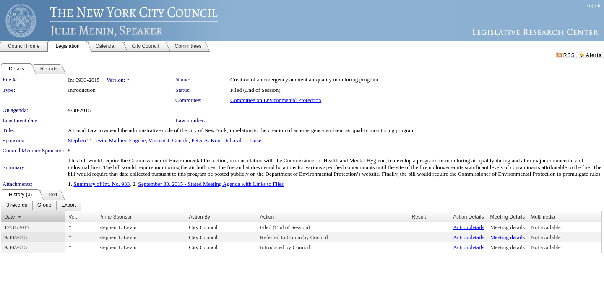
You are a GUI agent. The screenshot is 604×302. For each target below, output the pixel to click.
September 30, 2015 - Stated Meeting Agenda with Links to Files (211, 184)
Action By (199, 217)
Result (419, 217)
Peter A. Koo (205, 140)
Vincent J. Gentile (168, 140)
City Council (203, 227)
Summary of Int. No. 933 (101, 184)
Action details (468, 227)
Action (267, 217)
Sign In (594, 5)
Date (9, 217)
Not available (545, 227)
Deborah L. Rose (242, 140)
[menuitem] (16, 205)
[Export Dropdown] (68, 205)
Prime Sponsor (115, 217)
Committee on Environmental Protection (275, 100)
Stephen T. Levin (87, 140)
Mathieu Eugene (127, 140)
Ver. (72, 217)
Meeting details (507, 227)
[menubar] (41, 205)
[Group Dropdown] (44, 205)
